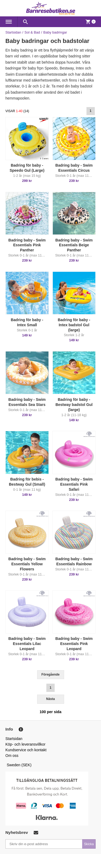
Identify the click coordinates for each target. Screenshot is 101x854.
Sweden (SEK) (19, 765)
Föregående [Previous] (50, 674)
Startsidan (13, 32)
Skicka (89, 844)
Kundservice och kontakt (26, 750)
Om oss (11, 755)
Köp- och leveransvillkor (25, 744)
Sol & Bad (32, 32)
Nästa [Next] (50, 699)
